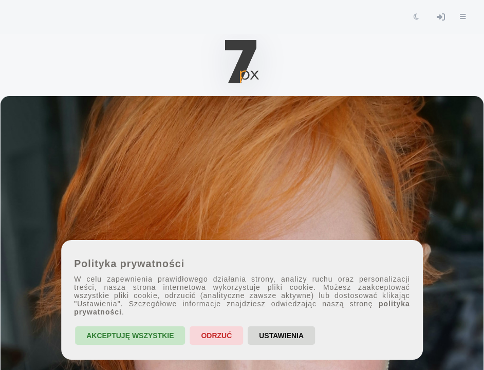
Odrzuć (216, 335)
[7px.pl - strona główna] (242, 61)
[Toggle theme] (416, 17)
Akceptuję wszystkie (130, 335)
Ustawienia (281, 335)
